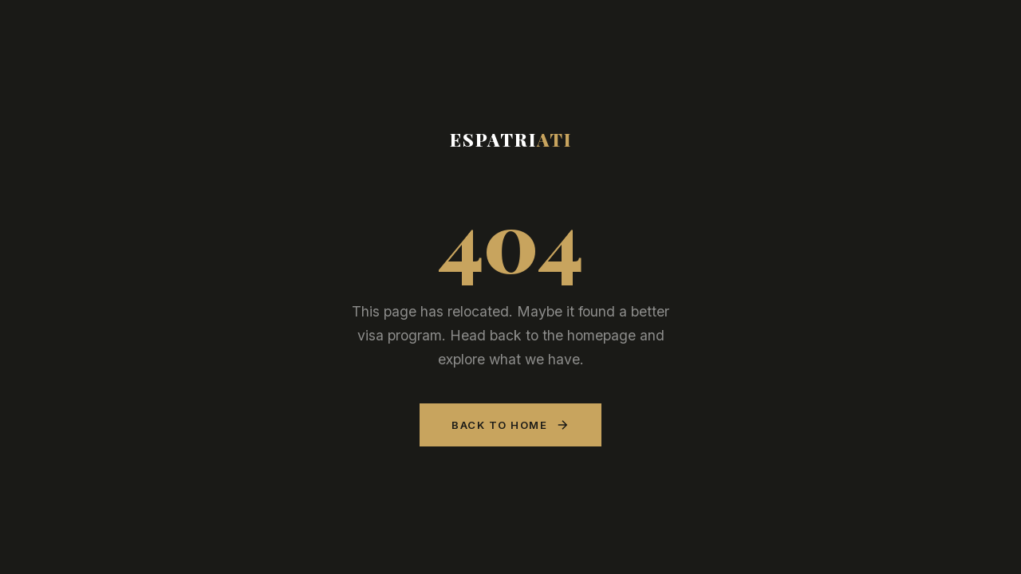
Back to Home (510, 425)
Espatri (511, 139)
